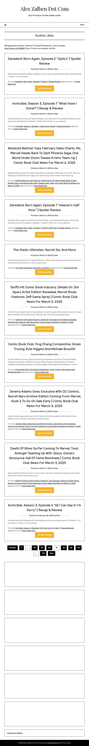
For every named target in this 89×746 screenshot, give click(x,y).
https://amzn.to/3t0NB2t (14, 48)
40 (49, 548)
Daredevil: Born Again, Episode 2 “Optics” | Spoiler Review (38, 82)
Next (51, 553)
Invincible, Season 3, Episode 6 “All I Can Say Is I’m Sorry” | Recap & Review (44, 528)
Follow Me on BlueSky (14, 733)
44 (79, 548)
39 (42, 548)
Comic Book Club (20, 129)
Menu (82, 25)
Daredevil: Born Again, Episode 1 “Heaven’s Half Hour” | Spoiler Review (43, 228)
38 (35, 548)
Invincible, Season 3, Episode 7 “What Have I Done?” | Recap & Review (42, 126)
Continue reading (44, 88)
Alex (56, 69)
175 (43, 553)
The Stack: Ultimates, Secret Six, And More (44, 250)
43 (71, 548)
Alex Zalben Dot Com (44, 8)
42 (64, 548)
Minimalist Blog (53, 743)
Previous (12, 548)
